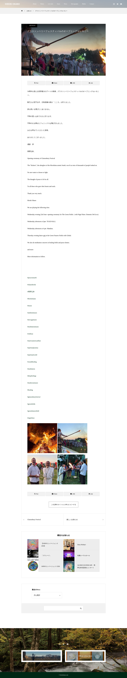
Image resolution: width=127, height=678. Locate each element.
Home (34, 4)
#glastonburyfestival (33, 397)
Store (58, 4)
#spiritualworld (32, 355)
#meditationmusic (33, 327)
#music (29, 306)
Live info (50, 4)
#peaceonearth (32, 278)
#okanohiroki (31, 285)
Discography (74, 4)
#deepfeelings (31, 376)
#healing (30, 390)
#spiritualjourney (32, 348)
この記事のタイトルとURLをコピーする (63, 504)
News (65, 4)
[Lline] (72, 83)
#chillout (30, 334)
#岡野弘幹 (31, 291)
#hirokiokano (31, 299)
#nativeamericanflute (34, 341)
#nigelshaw (31, 418)
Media (84, 4)
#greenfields (31, 404)
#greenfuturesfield (33, 411)
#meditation (31, 369)
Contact (92, 4)
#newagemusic (32, 320)
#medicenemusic (32, 383)
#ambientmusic (32, 313)
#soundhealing (32, 362)
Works (42, 4)
